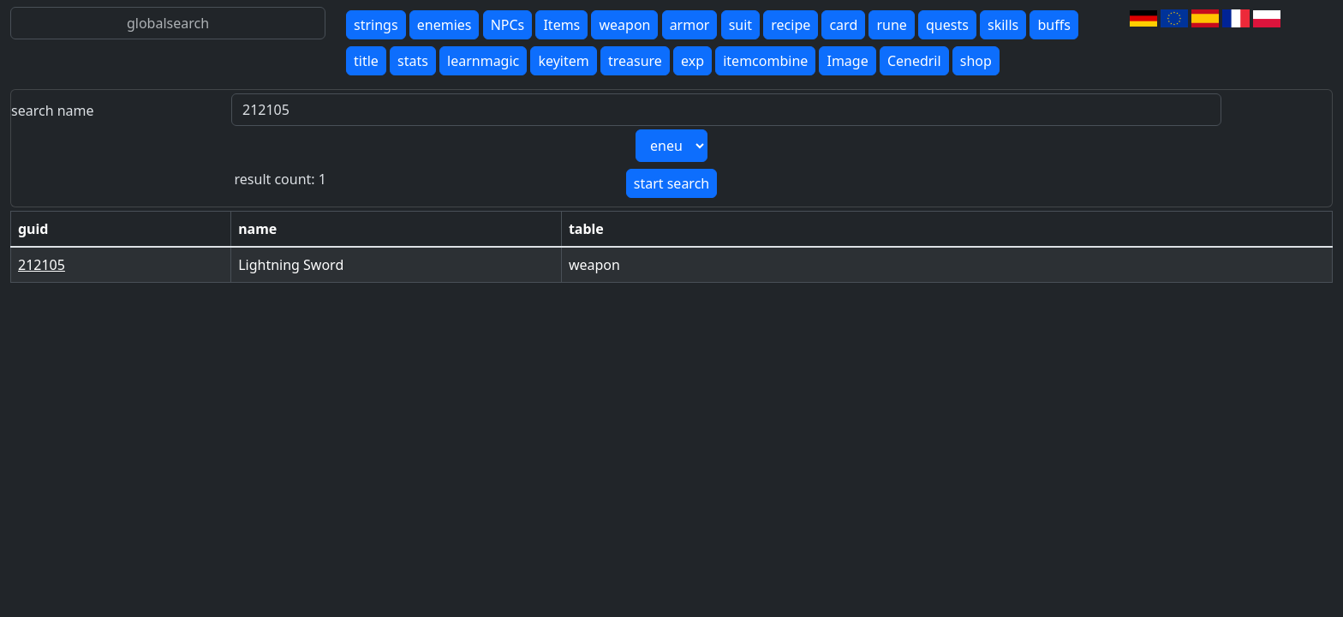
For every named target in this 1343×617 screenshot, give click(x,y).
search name (52, 110)
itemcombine (765, 60)
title (366, 60)
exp (692, 60)
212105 (41, 264)
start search (671, 183)
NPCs (508, 24)
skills (1003, 24)
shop (976, 60)
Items (561, 24)
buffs (1053, 24)
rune (891, 24)
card (843, 24)
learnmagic (483, 60)
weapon (624, 24)
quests (947, 24)
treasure (635, 60)
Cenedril (914, 60)
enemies (444, 24)
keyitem (563, 60)
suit (740, 24)
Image (847, 60)
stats (412, 60)
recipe (790, 24)
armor (690, 24)
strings (376, 24)
